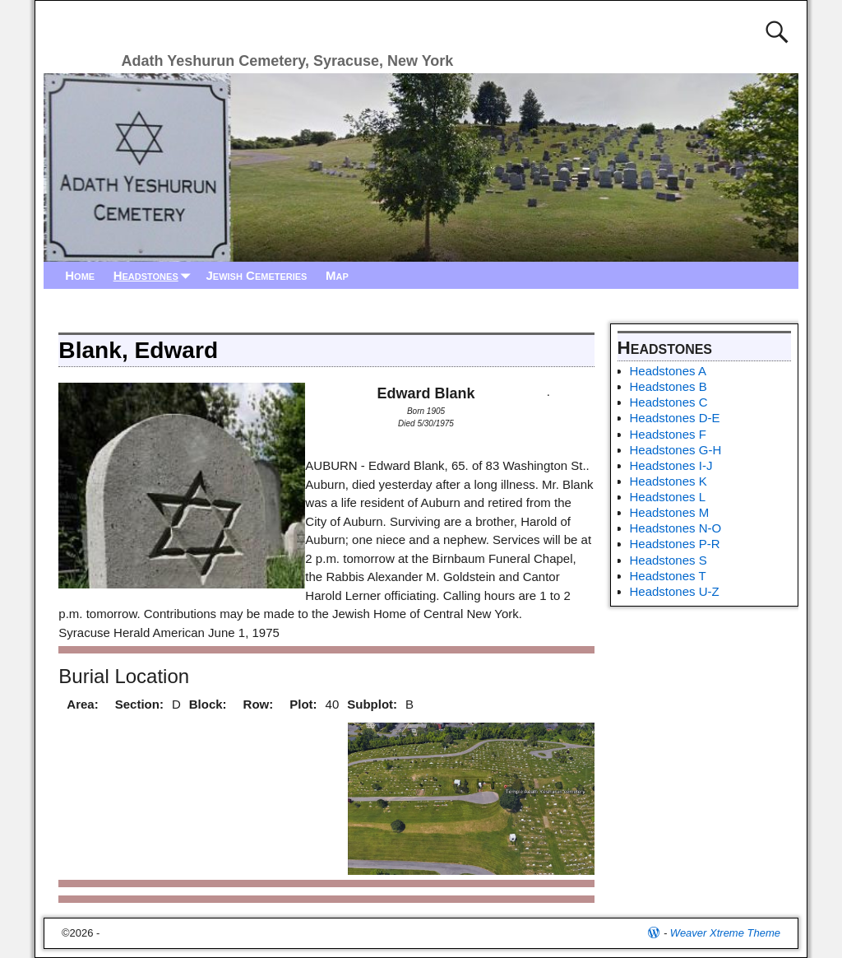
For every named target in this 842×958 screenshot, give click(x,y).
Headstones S (668, 560)
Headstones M (670, 512)
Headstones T (668, 576)
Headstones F (668, 434)
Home (80, 275)
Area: (82, 704)
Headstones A (668, 371)
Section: (139, 704)
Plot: (303, 704)
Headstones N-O (676, 528)
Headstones (155, 275)
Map (337, 275)
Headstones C (669, 402)
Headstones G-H (676, 450)
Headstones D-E (675, 418)
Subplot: (372, 704)
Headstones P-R (675, 544)
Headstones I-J (671, 465)
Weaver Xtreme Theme (725, 933)
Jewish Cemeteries (256, 275)
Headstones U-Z (674, 591)
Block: (208, 704)
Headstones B (668, 386)
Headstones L (668, 497)
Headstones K (668, 481)
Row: (258, 704)
